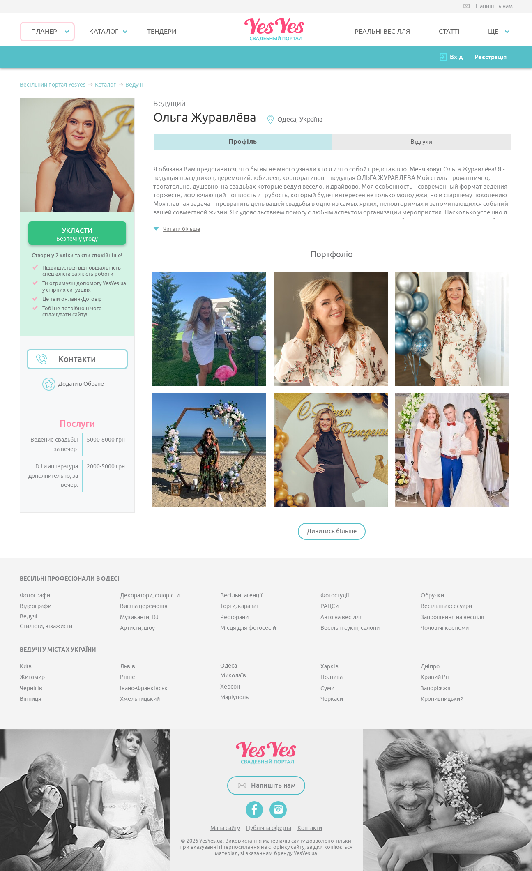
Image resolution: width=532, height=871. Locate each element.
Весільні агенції (241, 595)
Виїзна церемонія (144, 606)
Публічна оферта (268, 828)
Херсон (230, 686)
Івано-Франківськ (144, 688)
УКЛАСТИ (77, 234)
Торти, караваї (239, 606)
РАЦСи (329, 606)
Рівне (127, 677)
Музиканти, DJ (139, 617)
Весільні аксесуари (446, 606)
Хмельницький (140, 699)
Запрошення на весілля (452, 617)
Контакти (77, 359)
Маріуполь (234, 697)
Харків (329, 666)
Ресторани (234, 617)
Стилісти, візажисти (46, 626)
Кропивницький (442, 699)
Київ (26, 666)
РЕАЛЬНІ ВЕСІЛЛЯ (382, 32)
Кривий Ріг (435, 677)
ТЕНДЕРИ (162, 32)
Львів (127, 666)
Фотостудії (334, 595)
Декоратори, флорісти (150, 595)
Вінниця (30, 699)
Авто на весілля (341, 617)
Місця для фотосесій (248, 627)
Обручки (432, 595)
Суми (327, 688)
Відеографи (35, 606)
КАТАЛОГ (103, 32)
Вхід (456, 57)
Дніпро (430, 666)
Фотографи (35, 595)
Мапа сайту (225, 828)
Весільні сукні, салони (350, 627)
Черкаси (331, 699)
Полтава (331, 677)
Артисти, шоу (137, 627)
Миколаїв (233, 675)
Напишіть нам (494, 6)
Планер (44, 32)
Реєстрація (490, 57)
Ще (493, 32)
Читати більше (181, 229)
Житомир (32, 677)
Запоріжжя (436, 688)
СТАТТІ (449, 32)
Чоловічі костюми (445, 627)
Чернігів (31, 688)
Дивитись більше (332, 531)
